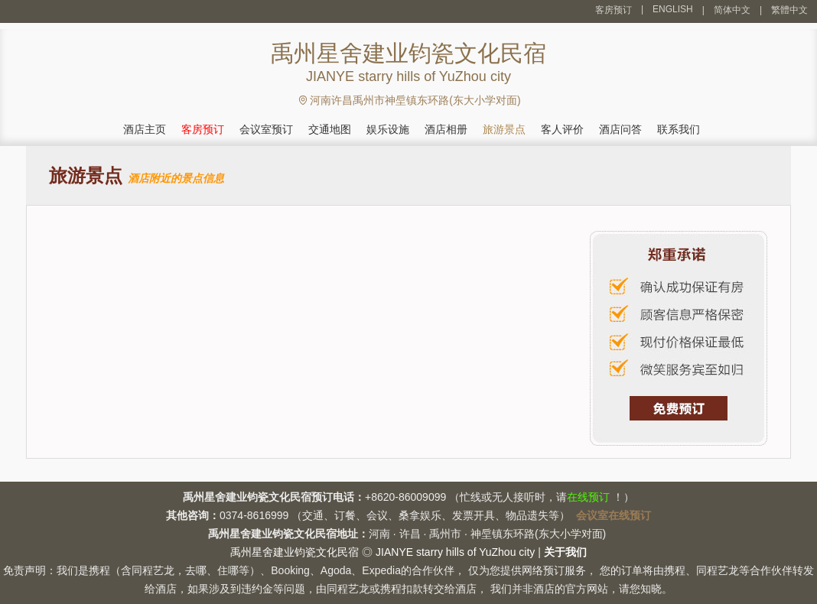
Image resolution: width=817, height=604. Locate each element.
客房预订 (613, 10)
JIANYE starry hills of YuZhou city (455, 552)
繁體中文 (789, 10)
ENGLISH (673, 9)
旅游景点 (504, 129)
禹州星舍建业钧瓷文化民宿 (294, 552)
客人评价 (562, 129)
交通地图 (329, 129)
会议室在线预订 (613, 515)
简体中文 (732, 10)
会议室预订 (266, 129)
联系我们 (678, 129)
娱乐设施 (387, 129)
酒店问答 (620, 129)
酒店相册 (446, 129)
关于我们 (565, 552)
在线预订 (588, 497)
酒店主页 (144, 129)
